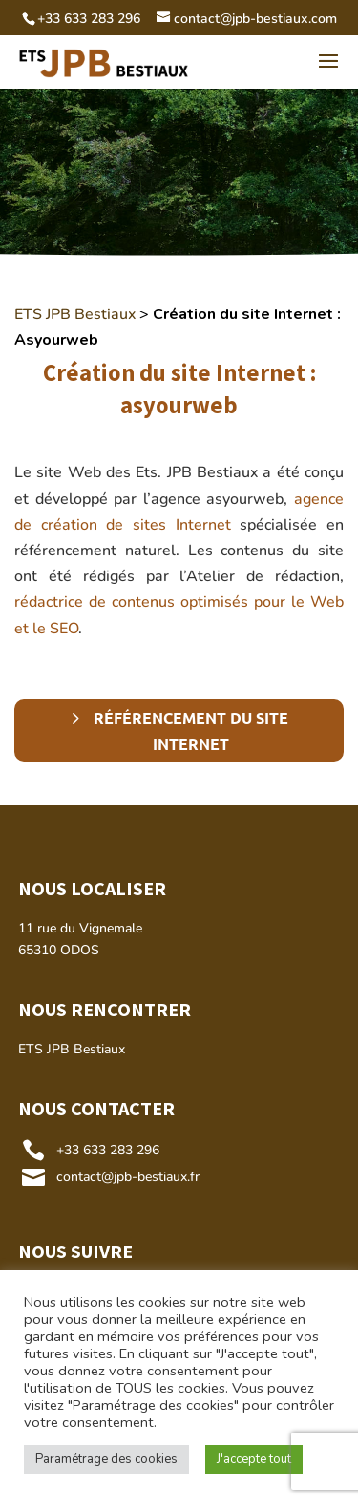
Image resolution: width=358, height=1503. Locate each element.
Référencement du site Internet (191, 730)
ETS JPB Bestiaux (75, 314)
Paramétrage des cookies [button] (106, 1459)
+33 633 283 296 (107, 1150)
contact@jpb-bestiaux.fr (128, 1177)
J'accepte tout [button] (254, 1459)
